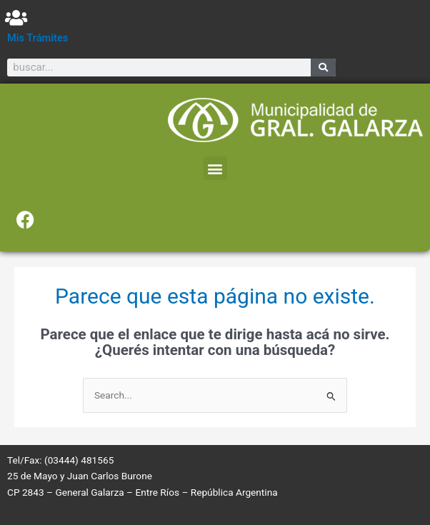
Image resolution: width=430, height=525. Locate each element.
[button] (215, 168)
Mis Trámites (37, 37)
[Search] (323, 67)
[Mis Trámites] (16, 17)
